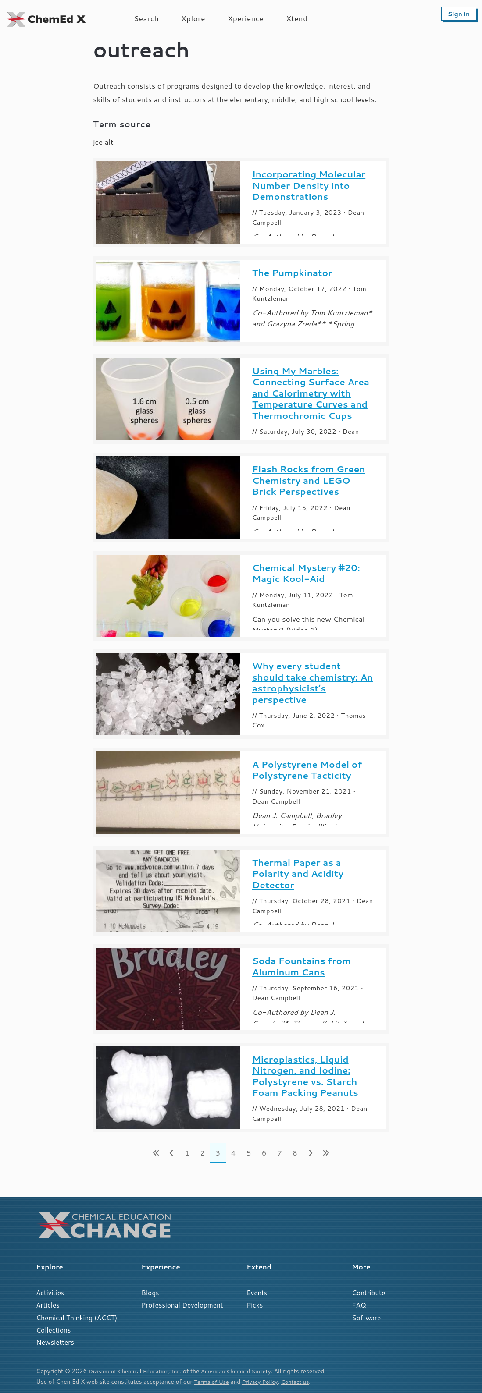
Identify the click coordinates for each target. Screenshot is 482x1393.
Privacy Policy (263, 1381)
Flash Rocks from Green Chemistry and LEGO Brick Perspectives (308, 480)
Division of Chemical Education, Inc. (138, 1371)
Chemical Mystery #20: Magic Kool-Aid (306, 573)
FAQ (359, 1305)
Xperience (246, 18)
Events (256, 1292)
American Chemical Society (244, 1371)
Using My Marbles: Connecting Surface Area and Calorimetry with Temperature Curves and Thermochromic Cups (310, 393)
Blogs (150, 1292)
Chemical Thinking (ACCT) (76, 1317)
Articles (48, 1305)
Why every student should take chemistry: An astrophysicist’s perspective (312, 682)
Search (146, 18)
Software (366, 1317)
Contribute (368, 1292)
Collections (53, 1330)
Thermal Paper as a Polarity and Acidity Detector (298, 874)
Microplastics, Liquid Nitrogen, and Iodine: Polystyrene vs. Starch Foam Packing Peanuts (305, 1076)
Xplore (193, 18)
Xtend (296, 18)
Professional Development (182, 1305)
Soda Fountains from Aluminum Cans (301, 966)
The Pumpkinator (292, 273)
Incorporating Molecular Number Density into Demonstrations (308, 185)
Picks (254, 1305)
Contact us (300, 1381)
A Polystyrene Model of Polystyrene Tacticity (307, 770)
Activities (50, 1292)
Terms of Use (212, 1381)
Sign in (459, 14)
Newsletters (55, 1342)
